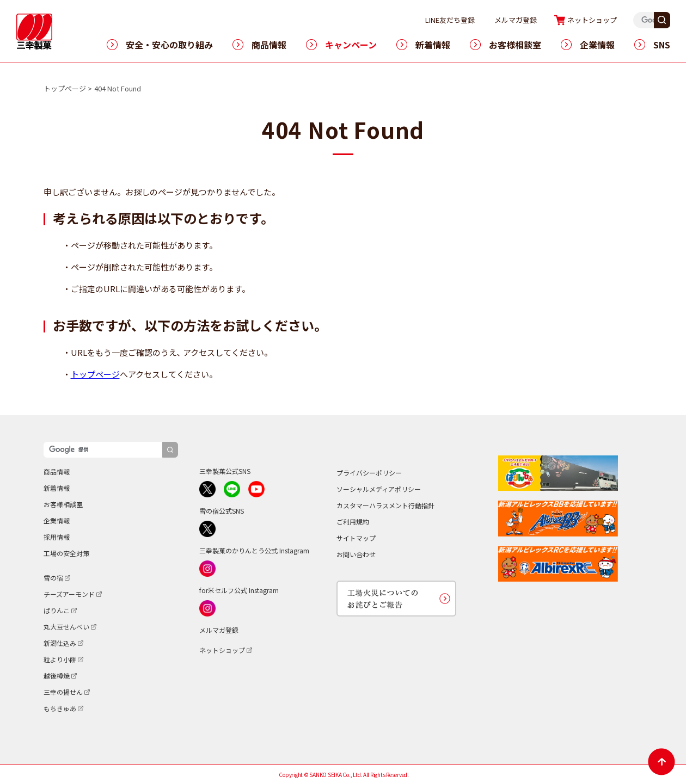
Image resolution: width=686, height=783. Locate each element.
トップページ (65, 88)
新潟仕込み (60, 643)
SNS (661, 44)
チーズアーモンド (69, 594)
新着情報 (432, 44)
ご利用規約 (352, 521)
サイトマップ (356, 537)
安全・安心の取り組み (169, 44)
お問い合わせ (356, 554)
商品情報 (269, 44)
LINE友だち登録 (470, 20)
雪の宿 (53, 577)
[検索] (103, 450)
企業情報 (597, 44)
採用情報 (57, 536)
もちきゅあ (60, 708)
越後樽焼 (57, 675)
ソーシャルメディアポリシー (378, 489)
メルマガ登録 (536, 20)
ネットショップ (613, 20)
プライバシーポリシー (369, 472)
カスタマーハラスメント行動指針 (385, 505)
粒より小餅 (60, 659)
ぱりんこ (57, 610)
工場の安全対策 (66, 553)
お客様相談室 (515, 44)
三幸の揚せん (63, 691)
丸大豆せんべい (66, 626)
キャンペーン (351, 44)
